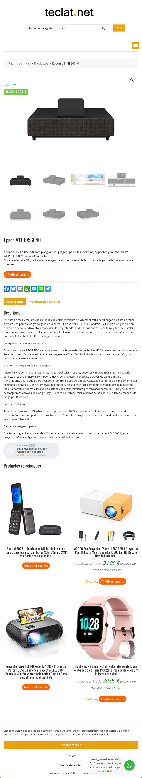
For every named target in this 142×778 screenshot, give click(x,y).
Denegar (71, 755)
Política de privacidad (81, 773)
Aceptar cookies (71, 745)
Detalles (91, 581)
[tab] (14, 301)
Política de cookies (59, 773)
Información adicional (44, 302)
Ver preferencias (71, 765)
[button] (135, 45)
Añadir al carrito (17, 274)
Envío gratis (16, 92)
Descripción (14, 302)
